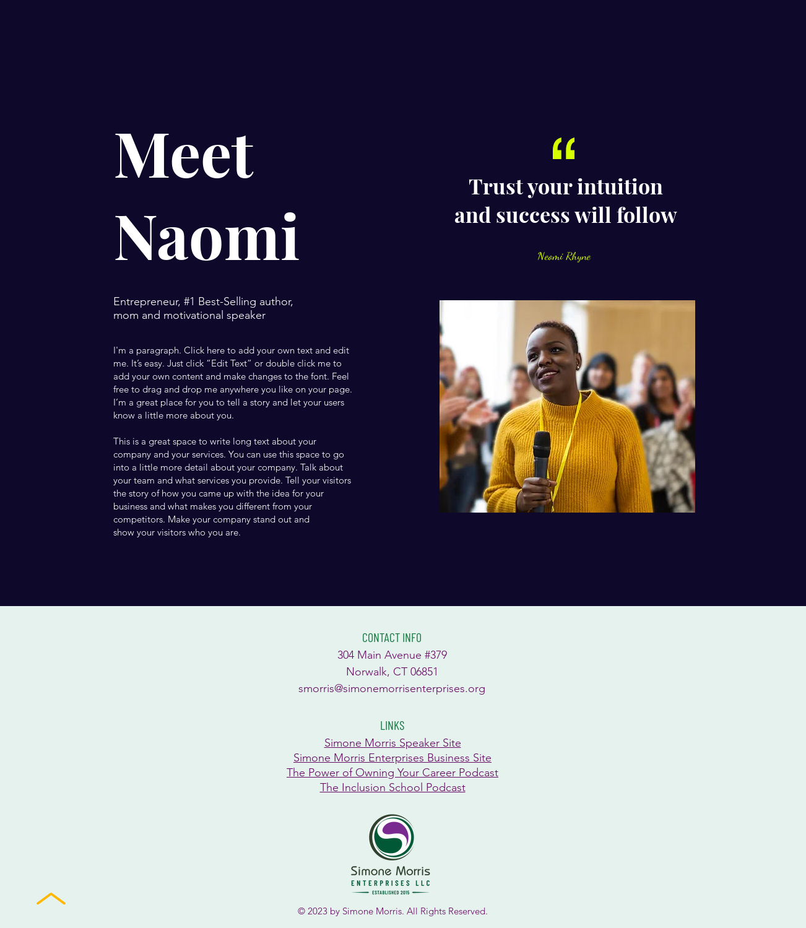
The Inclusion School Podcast (393, 787)
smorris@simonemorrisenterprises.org (391, 688)
